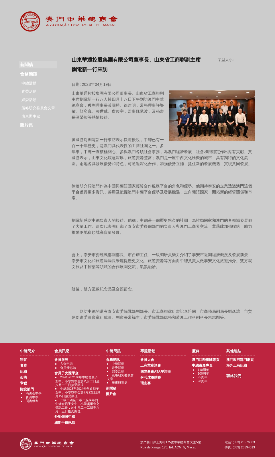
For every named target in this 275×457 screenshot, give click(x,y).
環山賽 (145, 383)
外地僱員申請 (64, 417)
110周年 (203, 369)
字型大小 (246, 60)
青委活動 (28, 91)
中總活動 (28, 83)
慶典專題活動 (172, 43)
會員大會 (147, 360)
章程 (23, 383)
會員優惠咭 (68, 367)
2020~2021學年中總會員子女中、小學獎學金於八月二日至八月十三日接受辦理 (77, 380)
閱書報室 (32, 401)
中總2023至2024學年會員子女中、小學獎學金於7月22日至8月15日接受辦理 (77, 392)
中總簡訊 (102, 43)
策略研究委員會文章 (38, 108)
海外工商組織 (236, 365)
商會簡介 (32, 43)
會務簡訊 (28, 74)
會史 (23, 365)
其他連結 (208, 43)
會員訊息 (67, 43)
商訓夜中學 (34, 393)
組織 (23, 371)
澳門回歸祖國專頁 (205, 360)
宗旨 (23, 360)
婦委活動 (28, 100)
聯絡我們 (243, 43)
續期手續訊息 (64, 423)
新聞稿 (111, 388)
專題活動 (137, 43)
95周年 (202, 377)
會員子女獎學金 (66, 373)
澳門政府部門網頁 (240, 360)
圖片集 (26, 124)
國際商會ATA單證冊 (155, 371)
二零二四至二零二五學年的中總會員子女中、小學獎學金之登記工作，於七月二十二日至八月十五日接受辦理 (77, 405)
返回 (163, 328)
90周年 (202, 381)
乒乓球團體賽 (150, 377)
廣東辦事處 (30, 116)
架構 (23, 377)
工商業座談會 (150, 365)
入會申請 (66, 363)
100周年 (203, 373)
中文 (247, 9)
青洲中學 (32, 397)
